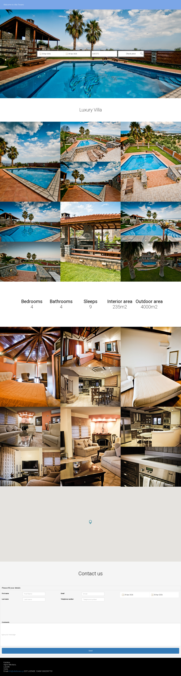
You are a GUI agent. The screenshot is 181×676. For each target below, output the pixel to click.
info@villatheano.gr (16, 671)
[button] (90, 522)
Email (62, 593)
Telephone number (67, 599)
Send (90, 651)
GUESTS (95, 54)
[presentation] (149, 609)
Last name (5, 599)
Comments (5, 622)
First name (5, 593)
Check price (131, 54)
